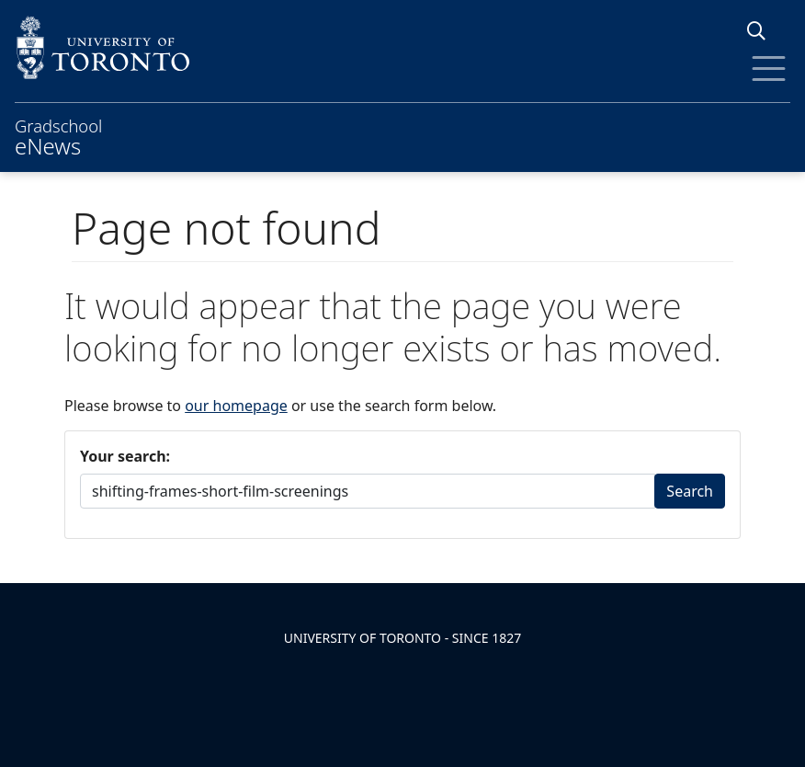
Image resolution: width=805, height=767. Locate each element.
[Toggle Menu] (768, 68)
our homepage (236, 405)
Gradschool (58, 135)
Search (689, 491)
